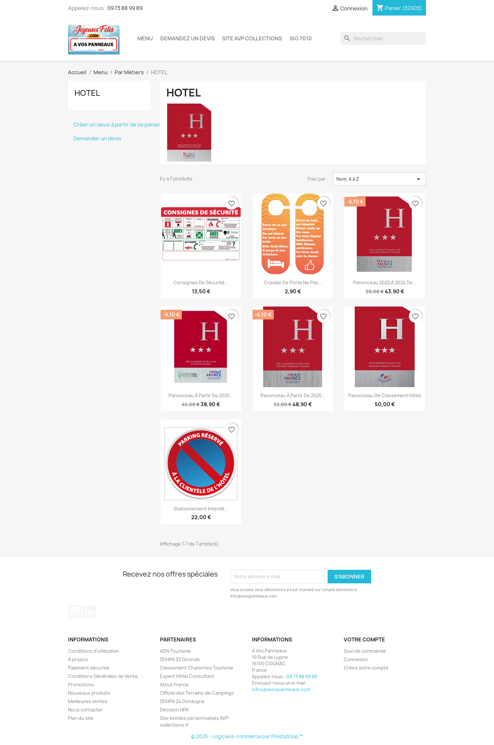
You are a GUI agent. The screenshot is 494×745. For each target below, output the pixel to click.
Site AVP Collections (252, 38)
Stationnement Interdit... (200, 509)
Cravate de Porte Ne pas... (293, 282)
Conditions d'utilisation (93, 651)
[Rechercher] (383, 38)
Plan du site (81, 718)
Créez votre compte (366, 668)
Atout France (174, 684)
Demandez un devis (187, 38)
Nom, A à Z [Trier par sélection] (379, 179)
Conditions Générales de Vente (103, 676)
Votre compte (364, 639)
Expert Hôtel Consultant (187, 676)
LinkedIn (89, 611)
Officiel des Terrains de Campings (197, 693)
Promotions (81, 684)
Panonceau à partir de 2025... (201, 395)
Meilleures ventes (87, 701)
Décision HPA (174, 710)
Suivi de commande (365, 651)
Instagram (75, 611)
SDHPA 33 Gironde (180, 659)
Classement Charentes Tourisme (196, 668)
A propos (78, 659)
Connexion (356, 659)
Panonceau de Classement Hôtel (384, 395)
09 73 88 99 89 (125, 8)
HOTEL (87, 92)
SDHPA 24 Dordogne (182, 701)
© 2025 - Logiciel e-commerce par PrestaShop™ (247, 736)
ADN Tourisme (175, 651)
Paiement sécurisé (88, 668)
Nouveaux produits (89, 693)
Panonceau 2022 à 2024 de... (385, 282)
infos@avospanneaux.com (281, 689)
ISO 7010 (301, 38)
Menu (145, 38)
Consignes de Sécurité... (201, 282)
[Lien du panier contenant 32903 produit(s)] (399, 8)
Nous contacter (85, 710)
